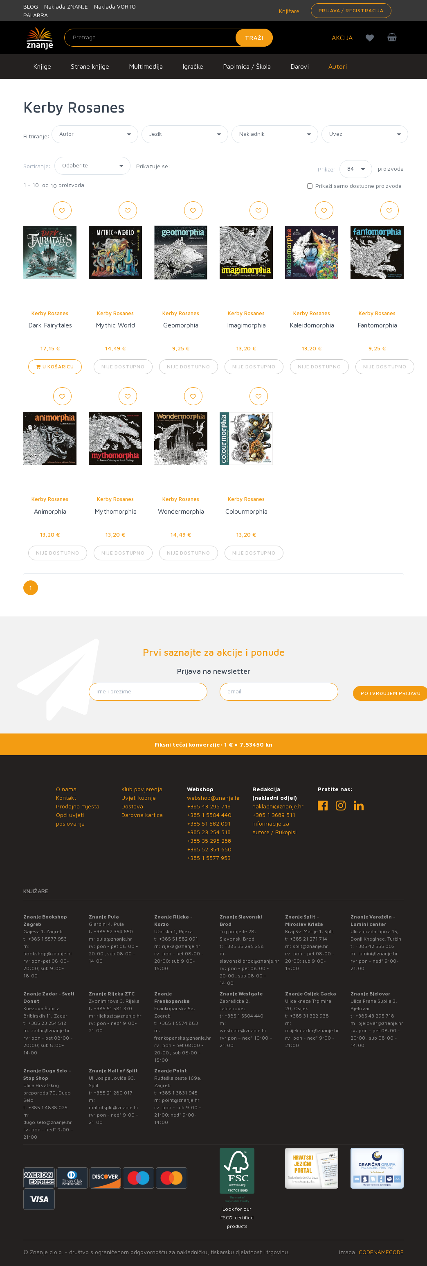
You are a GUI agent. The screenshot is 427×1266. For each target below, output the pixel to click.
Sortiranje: (37, 165)
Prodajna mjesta (77, 806)
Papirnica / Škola (247, 66)
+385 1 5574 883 (178, 1023)
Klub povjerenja (141, 788)
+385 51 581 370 (113, 1008)
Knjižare (288, 10)
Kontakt (66, 797)
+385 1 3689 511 (273, 814)
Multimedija (146, 66)
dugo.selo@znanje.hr (47, 1122)
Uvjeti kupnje (138, 797)
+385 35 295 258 (209, 840)
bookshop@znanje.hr (47, 953)
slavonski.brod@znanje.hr (249, 961)
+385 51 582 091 (209, 823)
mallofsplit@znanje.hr (114, 1107)
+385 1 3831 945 (178, 1093)
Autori (337, 66)
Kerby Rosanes (49, 313)
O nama (66, 788)
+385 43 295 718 (209, 806)
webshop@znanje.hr (213, 797)
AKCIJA (342, 37)
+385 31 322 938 (309, 1016)
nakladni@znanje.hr (277, 806)
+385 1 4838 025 (47, 1107)
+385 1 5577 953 (209, 857)
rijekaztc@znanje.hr (119, 1016)
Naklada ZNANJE (66, 6)
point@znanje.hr (181, 1100)
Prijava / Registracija (351, 10)
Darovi (299, 66)
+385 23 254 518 (209, 831)
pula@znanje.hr (114, 939)
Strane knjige (90, 66)
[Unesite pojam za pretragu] (168, 38)
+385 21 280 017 (113, 1093)
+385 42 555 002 (375, 946)
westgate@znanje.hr (243, 1030)
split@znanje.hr (310, 946)
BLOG (30, 6)
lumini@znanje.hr (378, 953)
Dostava (132, 806)
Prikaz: (327, 169)
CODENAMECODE (381, 1251)
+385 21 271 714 (308, 939)
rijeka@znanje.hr (181, 946)
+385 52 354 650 (209, 849)
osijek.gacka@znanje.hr (312, 1030)
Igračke (192, 66)
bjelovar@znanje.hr (380, 1023)
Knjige (42, 66)
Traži (254, 37)
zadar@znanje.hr (50, 1030)
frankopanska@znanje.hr (182, 1038)
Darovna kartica (142, 814)
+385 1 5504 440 (209, 814)
